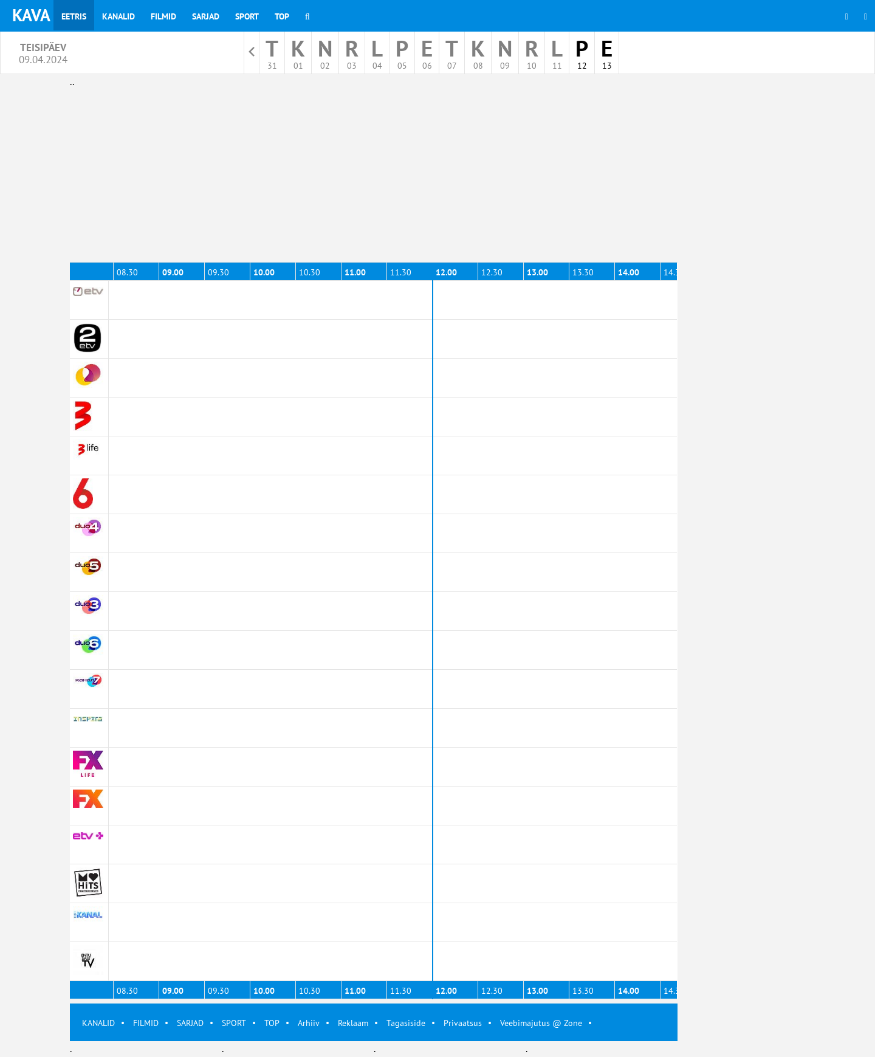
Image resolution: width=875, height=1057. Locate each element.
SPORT (234, 1023)
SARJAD (190, 1023)
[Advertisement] (374, 175)
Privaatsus (463, 1023)
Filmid (163, 16)
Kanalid (118, 16)
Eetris (73, 16)
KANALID (98, 1023)
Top (282, 16)
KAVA (31, 15)
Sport (247, 16)
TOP (272, 1023)
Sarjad (205, 16)
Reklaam (353, 1023)
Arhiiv (309, 1023)
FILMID (146, 1023)
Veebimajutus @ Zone (541, 1023)
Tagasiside (405, 1023)
